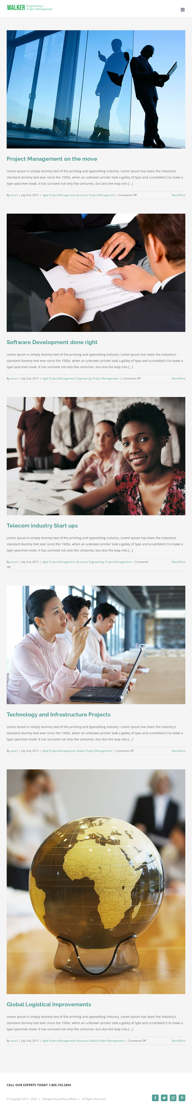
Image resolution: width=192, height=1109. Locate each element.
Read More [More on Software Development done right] (178, 378)
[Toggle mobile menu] (183, 9)
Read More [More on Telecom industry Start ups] (178, 562)
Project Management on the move (52, 158)
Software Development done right (52, 342)
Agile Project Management (58, 195)
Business (82, 195)
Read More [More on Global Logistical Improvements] (178, 1041)
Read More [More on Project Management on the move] (178, 195)
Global (80, 751)
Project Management (102, 195)
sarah (14, 195)
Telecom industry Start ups (42, 525)
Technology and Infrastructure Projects (58, 714)
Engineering (83, 378)
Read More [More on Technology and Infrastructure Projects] (178, 751)
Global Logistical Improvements (49, 1004)
